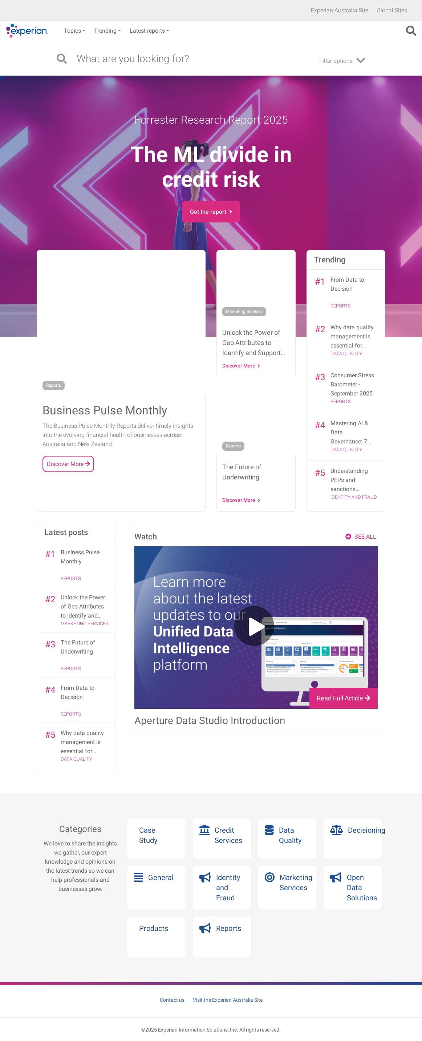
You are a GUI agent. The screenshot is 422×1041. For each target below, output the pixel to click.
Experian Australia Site (339, 10)
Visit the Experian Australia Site (228, 1000)
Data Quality (346, 353)
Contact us (172, 1000)
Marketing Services (84, 623)
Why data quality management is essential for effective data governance (352, 337)
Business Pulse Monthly (80, 557)
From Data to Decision (347, 284)
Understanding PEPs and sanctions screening (349, 480)
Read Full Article (343, 698)
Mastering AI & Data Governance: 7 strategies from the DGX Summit (351, 433)
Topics (72, 30)
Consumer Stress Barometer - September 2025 (352, 384)
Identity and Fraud (353, 497)
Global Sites (392, 10)
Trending (105, 30)
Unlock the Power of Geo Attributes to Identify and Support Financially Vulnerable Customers (83, 607)
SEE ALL (360, 536)
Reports (340, 306)
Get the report (211, 211)
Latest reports (147, 30)
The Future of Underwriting (78, 647)
